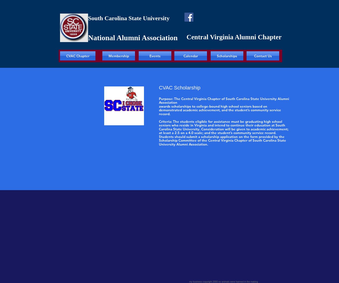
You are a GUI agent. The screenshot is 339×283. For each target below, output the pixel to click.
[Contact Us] (263, 55)
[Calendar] (190, 55)
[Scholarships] (227, 55)
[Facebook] (188, 17)
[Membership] (118, 55)
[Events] (155, 55)
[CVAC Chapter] (77, 55)
